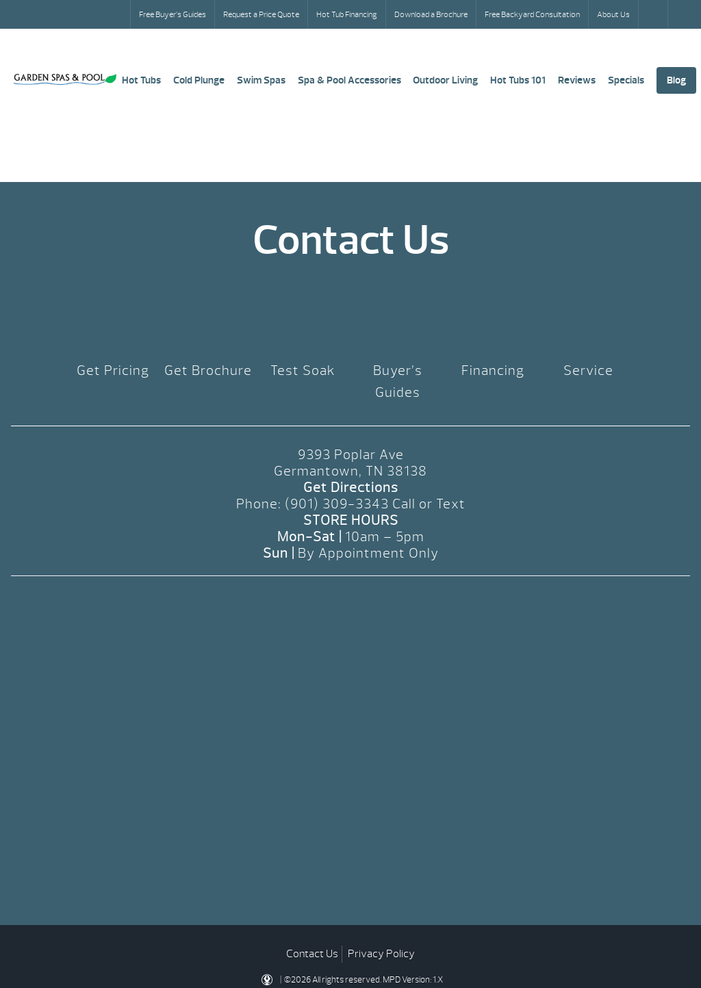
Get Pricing (113, 370)
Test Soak (302, 370)
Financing (492, 370)
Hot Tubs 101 (518, 80)
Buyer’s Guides (397, 381)
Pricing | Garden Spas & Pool (65, 79)
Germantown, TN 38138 (350, 471)
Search (654, 14)
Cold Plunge (199, 80)
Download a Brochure (431, 14)
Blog (676, 80)
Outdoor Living (445, 80)
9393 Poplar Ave (351, 454)
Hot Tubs (141, 80)
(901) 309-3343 (337, 503)
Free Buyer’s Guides (172, 14)
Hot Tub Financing (346, 14)
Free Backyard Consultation (532, 14)
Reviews (577, 80)
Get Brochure (208, 370)
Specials (626, 80)
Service (588, 370)
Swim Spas (261, 80)
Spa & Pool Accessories (349, 80)
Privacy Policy (381, 954)
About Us (613, 14)
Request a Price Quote (261, 14)
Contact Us (312, 954)
